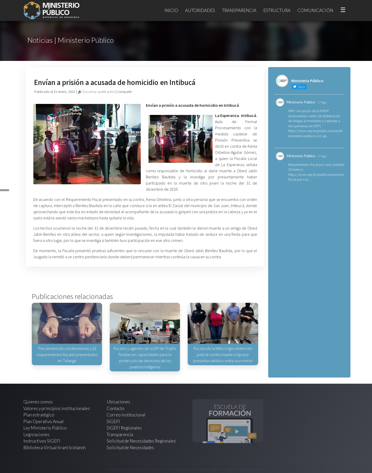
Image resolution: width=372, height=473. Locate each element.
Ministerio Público (301, 102)
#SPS (317, 126)
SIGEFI (113, 421)
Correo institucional (126, 414)
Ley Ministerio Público (45, 428)
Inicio (171, 10)
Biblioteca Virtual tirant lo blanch (54, 447)
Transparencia (239, 10)
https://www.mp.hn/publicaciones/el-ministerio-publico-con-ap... (315, 133)
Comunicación (315, 10)
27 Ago (322, 102)
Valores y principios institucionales (56, 408)
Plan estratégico (39, 414)
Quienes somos (38, 401)
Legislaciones (36, 434)
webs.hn (253, 469)
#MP (291, 111)
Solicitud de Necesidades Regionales (141, 441)
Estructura (276, 10)
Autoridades (200, 10)
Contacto (115, 408)
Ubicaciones (118, 401)
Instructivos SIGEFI (41, 441)
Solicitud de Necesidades (130, 447)
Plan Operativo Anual (43, 421)
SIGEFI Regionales (124, 428)
